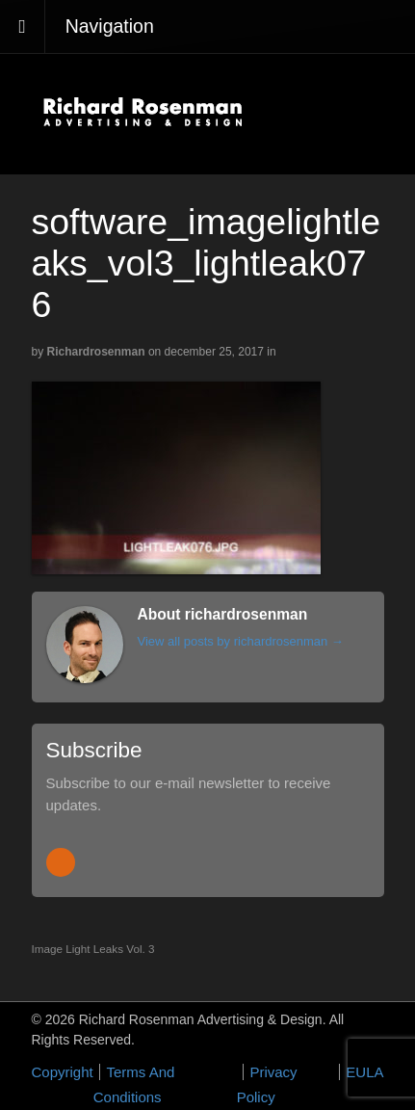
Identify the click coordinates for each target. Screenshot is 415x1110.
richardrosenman (96, 351)
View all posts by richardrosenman (241, 641)
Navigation (109, 26)
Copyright (62, 1072)
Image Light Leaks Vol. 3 (93, 948)
